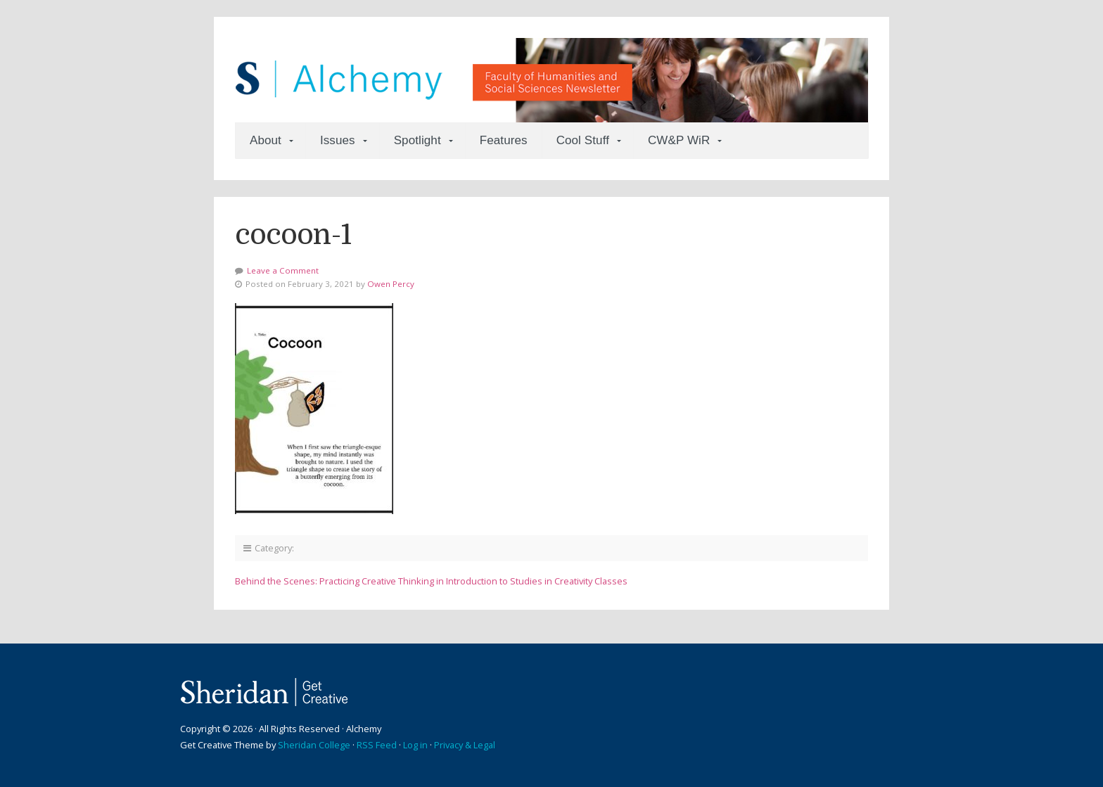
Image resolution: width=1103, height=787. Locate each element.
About (265, 140)
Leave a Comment (283, 270)
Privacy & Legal (464, 744)
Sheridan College (314, 744)
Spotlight (417, 140)
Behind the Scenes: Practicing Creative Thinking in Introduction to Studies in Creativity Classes (431, 581)
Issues (337, 140)
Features (504, 140)
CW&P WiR (679, 140)
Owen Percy (390, 284)
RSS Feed (377, 744)
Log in (415, 744)
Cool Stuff (582, 140)
